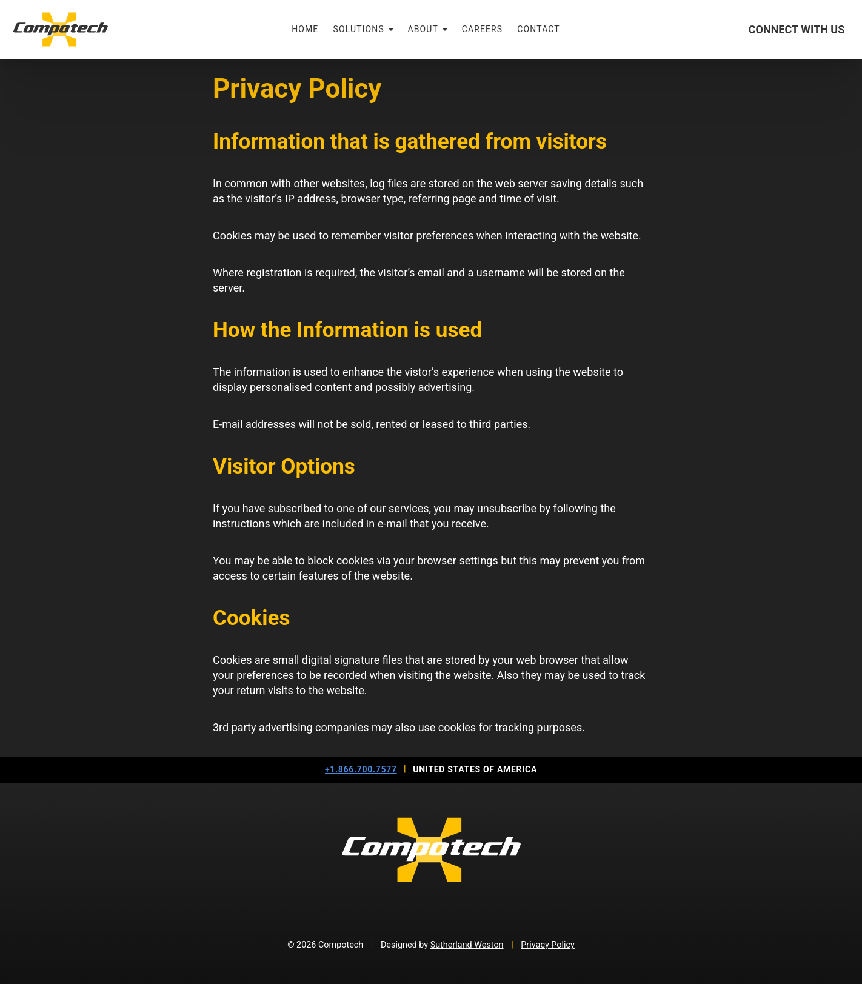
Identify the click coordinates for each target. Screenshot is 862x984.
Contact (538, 29)
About (423, 29)
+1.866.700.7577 (361, 769)
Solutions (358, 29)
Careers (482, 29)
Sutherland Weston (467, 945)
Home (305, 29)
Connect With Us (796, 29)
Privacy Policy (548, 945)
